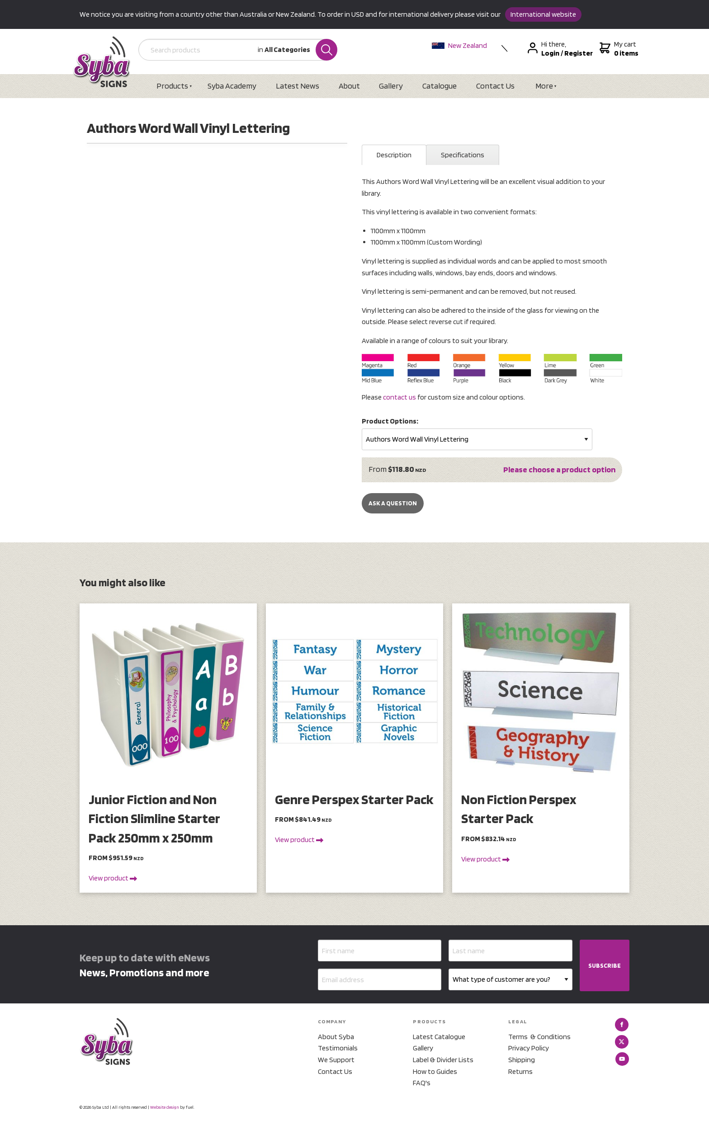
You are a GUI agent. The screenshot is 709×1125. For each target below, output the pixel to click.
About (349, 85)
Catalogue (441, 85)
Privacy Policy (528, 1048)
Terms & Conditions (539, 1036)
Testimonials (338, 1048)
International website (543, 14)
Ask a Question (393, 503)
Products (173, 85)
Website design (164, 1107)
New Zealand (459, 45)
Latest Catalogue (439, 1036)
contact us (399, 397)
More (545, 85)
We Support (336, 1059)
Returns (520, 1071)
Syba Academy (232, 85)
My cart (618, 49)
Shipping (521, 1059)
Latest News (298, 85)
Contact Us (496, 85)
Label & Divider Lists (443, 1059)
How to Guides (435, 1071)
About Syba (336, 1036)
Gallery (392, 85)
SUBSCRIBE (604, 965)
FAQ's (421, 1082)
